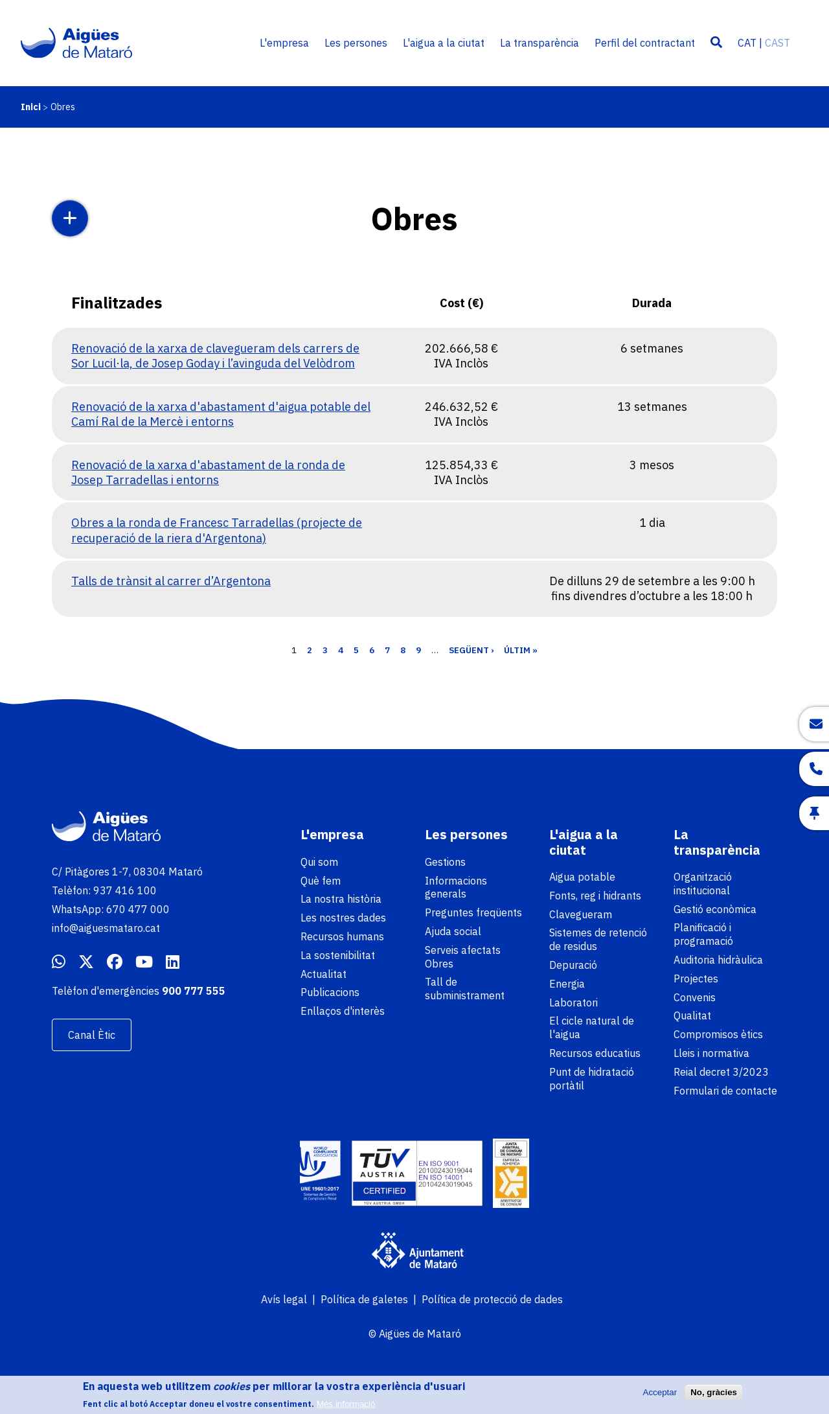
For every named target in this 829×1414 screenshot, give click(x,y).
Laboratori (573, 1002)
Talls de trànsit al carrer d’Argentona (171, 581)
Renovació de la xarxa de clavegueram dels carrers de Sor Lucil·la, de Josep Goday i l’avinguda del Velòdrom (215, 356)
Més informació (346, 1407)
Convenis (695, 997)
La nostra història (341, 898)
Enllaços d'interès (343, 1010)
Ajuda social (453, 931)
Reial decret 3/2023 (721, 1071)
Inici (31, 107)
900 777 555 (193, 990)
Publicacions (330, 992)
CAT (747, 42)
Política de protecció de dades (492, 1299)
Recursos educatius (595, 1053)
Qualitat (692, 1015)
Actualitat (323, 974)
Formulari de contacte (725, 1090)
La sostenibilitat (338, 955)
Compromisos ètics (718, 1034)
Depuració (573, 964)
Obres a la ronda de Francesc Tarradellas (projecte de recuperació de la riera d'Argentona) (216, 530)
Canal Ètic (91, 1034)
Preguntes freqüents (473, 912)
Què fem (321, 880)
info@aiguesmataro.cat (106, 927)
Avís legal (284, 1299)
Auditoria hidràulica (718, 959)
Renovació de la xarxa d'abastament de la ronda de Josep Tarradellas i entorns (208, 472)
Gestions (445, 861)
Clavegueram (580, 914)
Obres (439, 963)
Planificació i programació (703, 934)
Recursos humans (342, 936)
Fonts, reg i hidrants (595, 895)
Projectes (696, 978)
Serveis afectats (463, 950)
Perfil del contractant (645, 42)
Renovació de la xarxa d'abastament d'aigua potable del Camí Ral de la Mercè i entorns (220, 414)
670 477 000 (138, 909)
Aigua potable (582, 876)
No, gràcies (713, 1395)
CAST (777, 42)
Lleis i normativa (711, 1053)
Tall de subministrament (465, 988)
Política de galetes (364, 1299)
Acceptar (660, 1395)
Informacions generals (456, 887)
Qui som (319, 861)
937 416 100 (125, 890)
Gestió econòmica (715, 909)
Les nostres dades (343, 917)
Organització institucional (703, 883)
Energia (567, 983)
